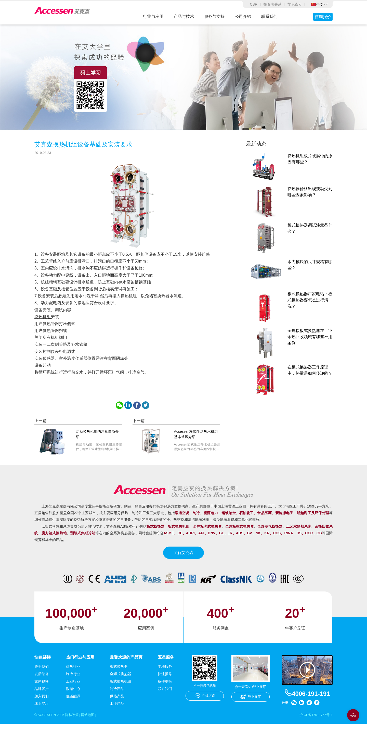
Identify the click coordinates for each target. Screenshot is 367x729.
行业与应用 (153, 16)
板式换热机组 (120, 686)
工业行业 (73, 686)
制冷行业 (73, 679)
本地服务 (165, 671)
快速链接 (42, 662)
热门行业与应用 (80, 662)
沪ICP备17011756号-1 (315, 720)
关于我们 (41, 671)
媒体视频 (41, 686)
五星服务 (166, 662)
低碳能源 (73, 701)
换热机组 (42, 321)
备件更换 (165, 686)
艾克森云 (294, 4)
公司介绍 (243, 16)
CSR (253, 4)
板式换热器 (119, 671)
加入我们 (41, 701)
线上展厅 (41, 708)
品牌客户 (41, 693)
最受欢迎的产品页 (126, 662)
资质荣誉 (41, 679)
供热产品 (117, 701)
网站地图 (92, 720)
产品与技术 (184, 16)
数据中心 (73, 693)
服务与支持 (214, 16)
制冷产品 (117, 693)
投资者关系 (272, 4)
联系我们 (269, 16)
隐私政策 (74, 720)
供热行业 (73, 671)
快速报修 (165, 679)
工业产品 (117, 708)
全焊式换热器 (120, 679)
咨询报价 (323, 17)
